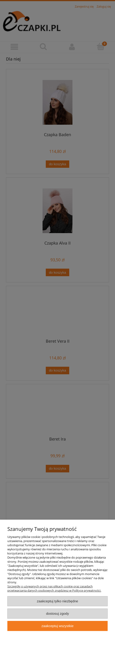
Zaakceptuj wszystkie (57, 626)
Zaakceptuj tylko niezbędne (57, 601)
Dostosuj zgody (57, 613)
